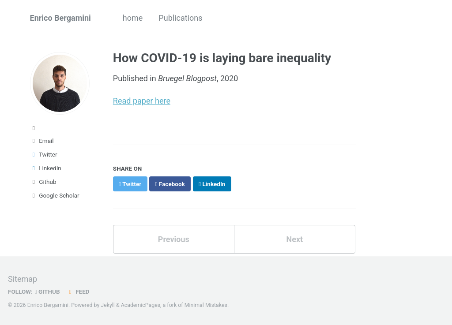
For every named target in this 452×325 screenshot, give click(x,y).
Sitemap (22, 279)
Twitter (43, 154)
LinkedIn (45, 168)
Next (294, 239)
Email (42, 140)
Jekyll (108, 305)
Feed (78, 291)
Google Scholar (54, 195)
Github (43, 181)
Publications (180, 17)
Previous (173, 239)
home (133, 17)
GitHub (47, 291)
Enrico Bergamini (60, 17)
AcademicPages (140, 305)
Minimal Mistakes (206, 305)
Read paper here (141, 100)
